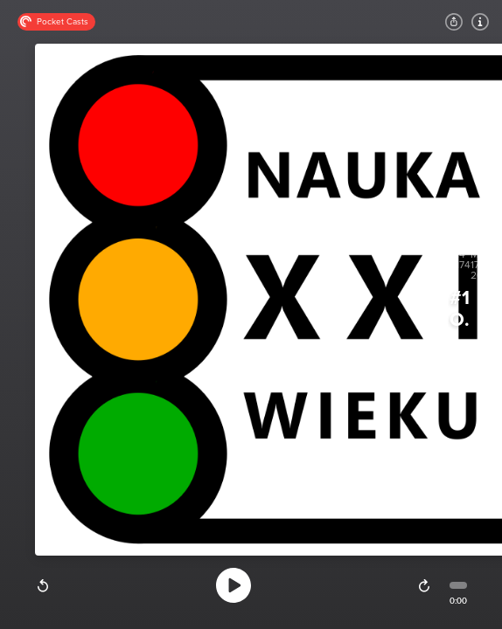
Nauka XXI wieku (458, 344)
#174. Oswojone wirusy (459, 309)
